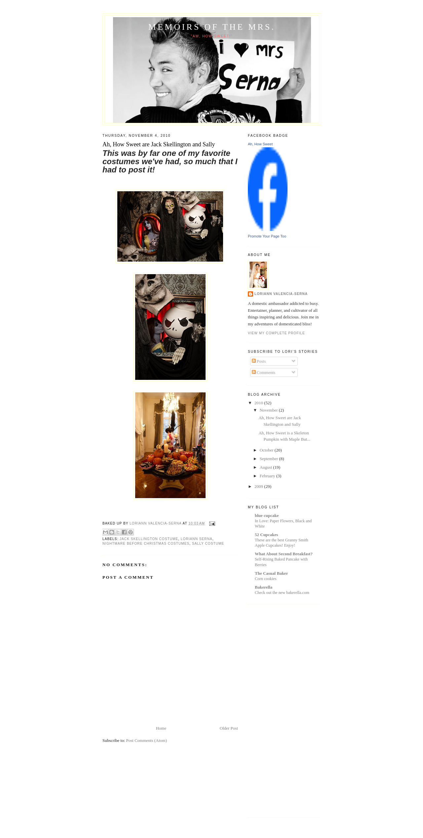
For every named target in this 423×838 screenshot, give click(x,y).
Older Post (229, 728)
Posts (259, 361)
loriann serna (196, 539)
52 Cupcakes (266, 534)
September (269, 458)
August (266, 467)
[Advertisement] (274, 710)
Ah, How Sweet (260, 144)
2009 (259, 486)
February (268, 475)
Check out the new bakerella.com (282, 592)
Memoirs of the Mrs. (211, 27)
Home (161, 728)
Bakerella (263, 587)
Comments (264, 372)
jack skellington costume (149, 539)
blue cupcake (267, 515)
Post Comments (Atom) (146, 740)
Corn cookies (265, 578)
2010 (259, 402)
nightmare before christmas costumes (145, 543)
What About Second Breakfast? (284, 553)
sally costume (208, 543)
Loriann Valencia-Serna (281, 294)
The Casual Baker (271, 573)
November (269, 410)
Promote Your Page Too (267, 236)
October (267, 450)
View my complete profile (276, 333)
